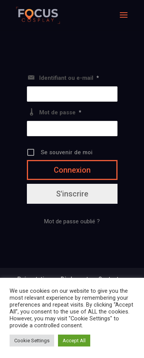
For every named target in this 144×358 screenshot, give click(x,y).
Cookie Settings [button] (32, 340)
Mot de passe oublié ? (72, 221)
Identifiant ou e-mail (69, 77)
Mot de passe (60, 112)
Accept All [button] (74, 340)
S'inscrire (72, 193)
